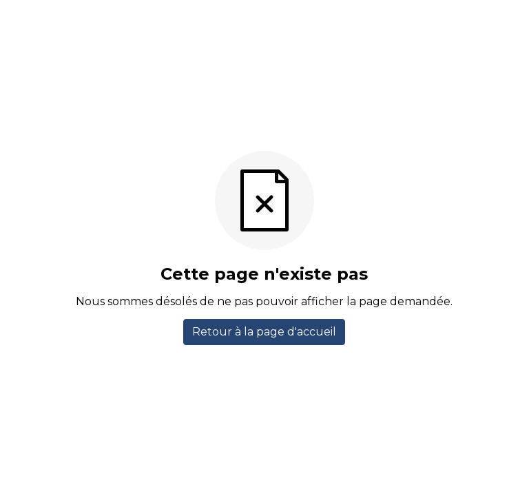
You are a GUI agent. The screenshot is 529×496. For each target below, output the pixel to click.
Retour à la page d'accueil (264, 331)
